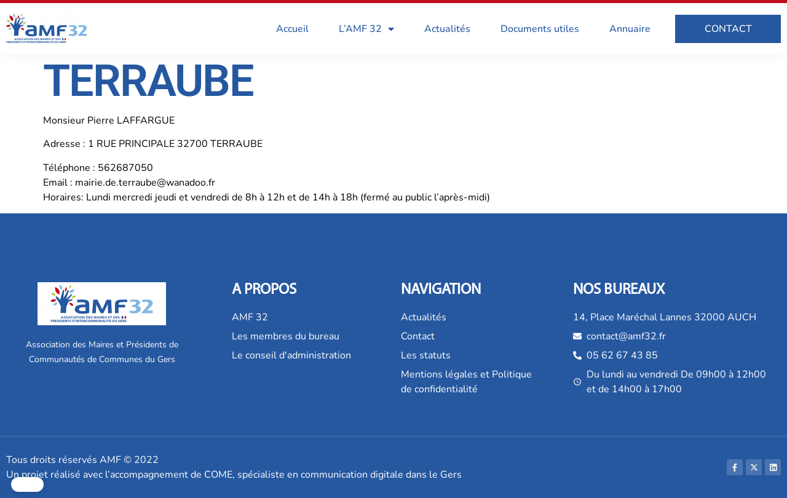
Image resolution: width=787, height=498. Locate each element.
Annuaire (630, 29)
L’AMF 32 (366, 29)
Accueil (292, 29)
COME (218, 474)
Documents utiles (539, 29)
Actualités (447, 29)
